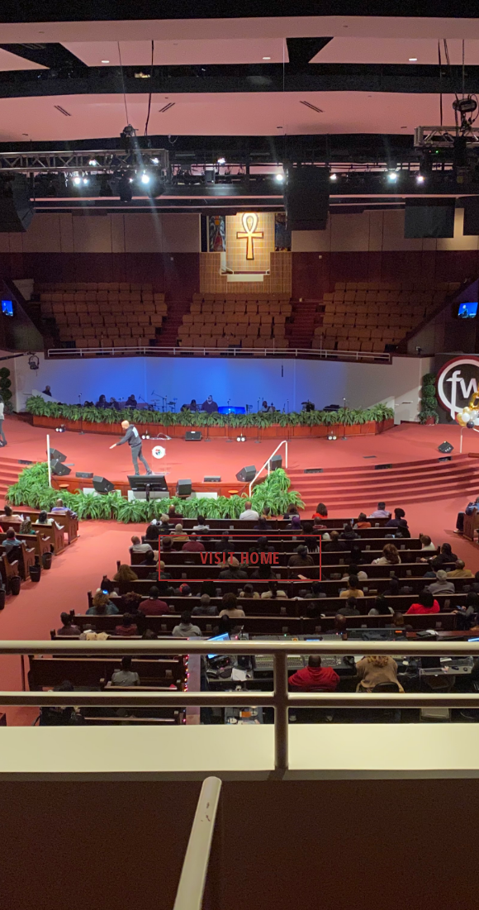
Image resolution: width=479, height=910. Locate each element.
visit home (240, 557)
